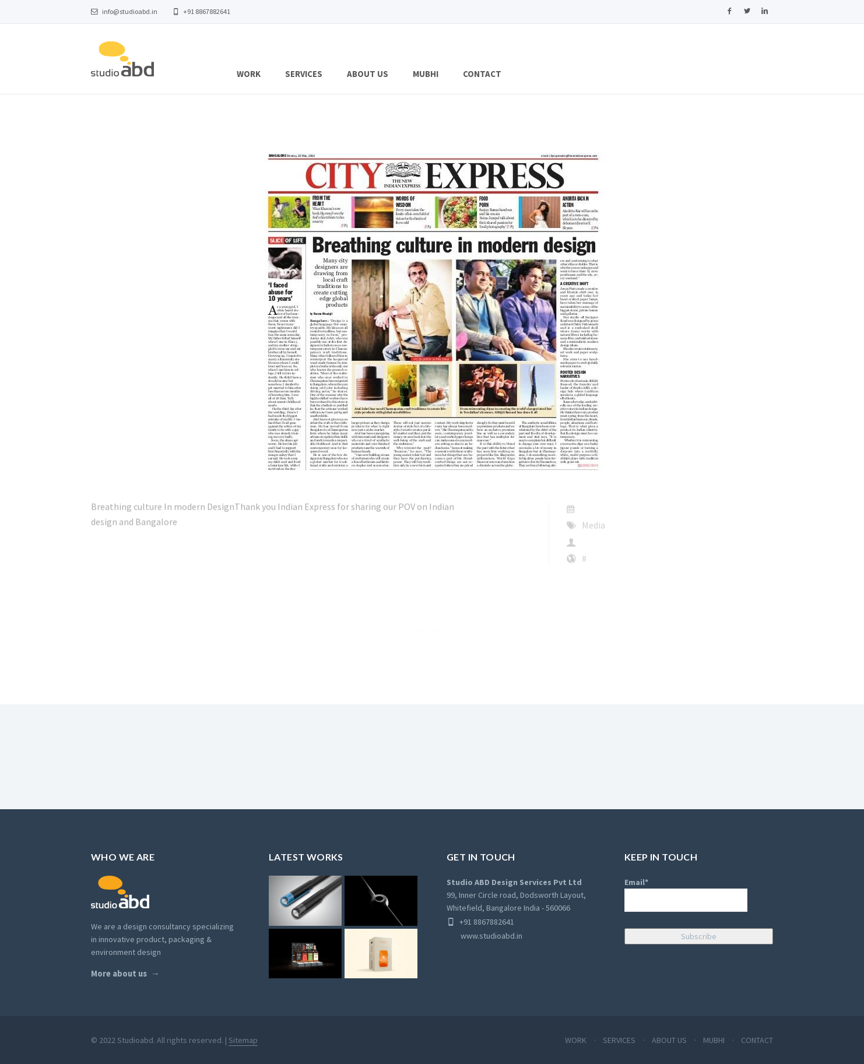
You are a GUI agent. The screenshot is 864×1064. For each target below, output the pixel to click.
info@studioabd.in (124, 11)
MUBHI (425, 73)
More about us (119, 973)
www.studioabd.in (484, 935)
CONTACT (482, 73)
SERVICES (303, 73)
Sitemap (243, 1040)
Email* (685, 894)
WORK (249, 73)
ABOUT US (367, 73)
